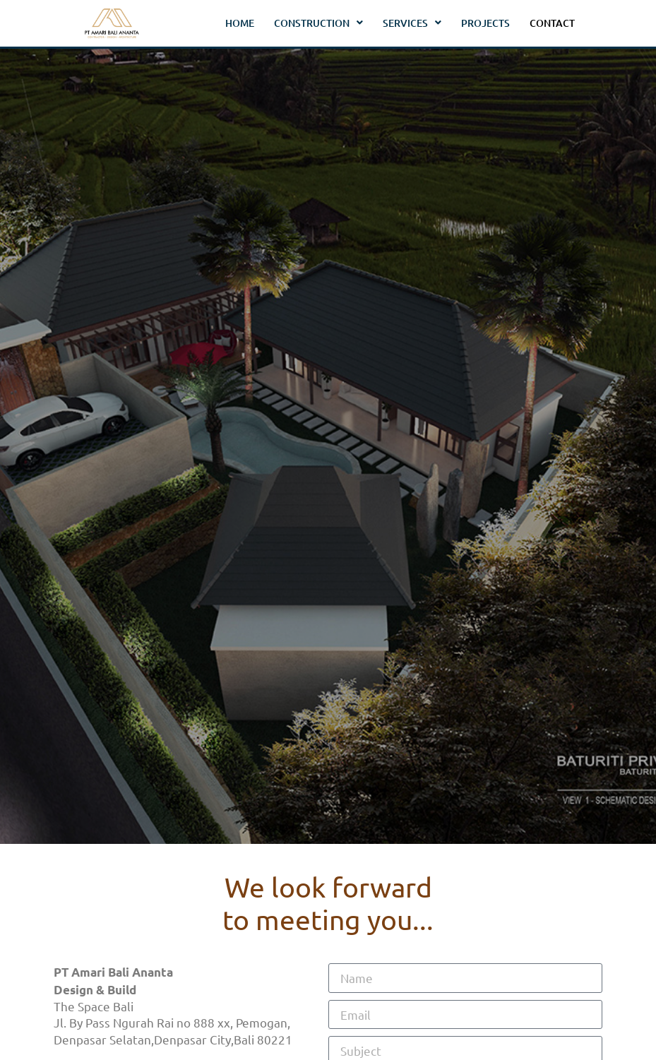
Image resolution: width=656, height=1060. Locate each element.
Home (239, 23)
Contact (552, 23)
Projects (485, 23)
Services (412, 23)
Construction (318, 23)
